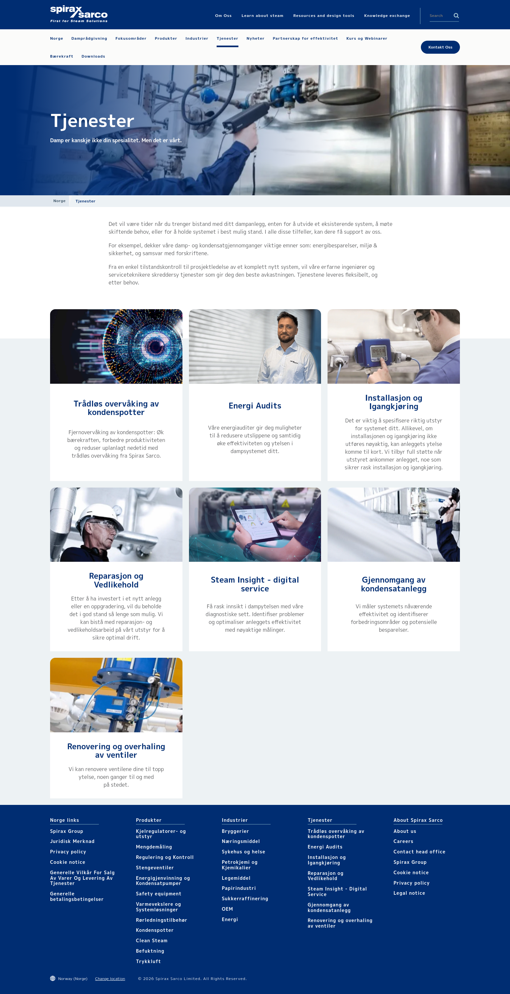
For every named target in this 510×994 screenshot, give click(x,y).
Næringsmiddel (241, 841)
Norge (59, 200)
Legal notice (409, 893)
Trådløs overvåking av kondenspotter (116, 408)
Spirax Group (66, 831)
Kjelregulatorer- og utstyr (161, 834)
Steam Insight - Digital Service (337, 891)
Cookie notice (68, 862)
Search (456, 15)
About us (405, 831)
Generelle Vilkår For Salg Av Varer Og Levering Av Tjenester (82, 878)
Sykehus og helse (243, 852)
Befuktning (150, 951)
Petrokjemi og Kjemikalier (240, 865)
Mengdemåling (154, 847)
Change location (110, 978)
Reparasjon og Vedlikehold (116, 580)
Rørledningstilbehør (161, 920)
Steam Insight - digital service (255, 584)
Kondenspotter (155, 930)
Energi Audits (255, 405)
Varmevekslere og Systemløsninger (158, 907)
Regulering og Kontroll (165, 857)
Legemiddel (236, 878)
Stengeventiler (155, 867)
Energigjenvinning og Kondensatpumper (163, 881)
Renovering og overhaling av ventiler (116, 750)
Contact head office (420, 852)
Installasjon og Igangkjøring (394, 402)
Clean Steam (152, 940)
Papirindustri (239, 888)
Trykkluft (148, 961)
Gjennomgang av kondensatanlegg (394, 584)
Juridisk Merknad (72, 841)
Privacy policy (68, 852)
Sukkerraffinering (245, 898)
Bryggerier (235, 831)
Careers (403, 841)
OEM (227, 909)
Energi (230, 919)
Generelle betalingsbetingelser (77, 896)
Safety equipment (158, 893)
